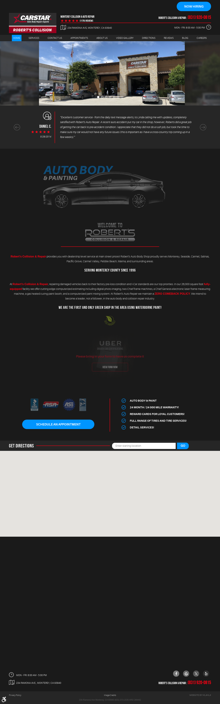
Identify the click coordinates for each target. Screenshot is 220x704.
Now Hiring (194, 6)
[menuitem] (16, 38)
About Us (102, 38)
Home (16, 38)
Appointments (79, 38)
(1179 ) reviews (86, 20)
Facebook (176, 674)
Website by (200, 695)
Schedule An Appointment (58, 424)
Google (186, 674)
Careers (202, 38)
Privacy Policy (15, 695)
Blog (185, 38)
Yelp (206, 674)
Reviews (169, 38)
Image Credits (110, 695)
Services (34, 38)
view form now (110, 367)
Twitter (196, 674)
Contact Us (55, 38)
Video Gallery (125, 38)
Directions (148, 38)
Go (183, 445)
